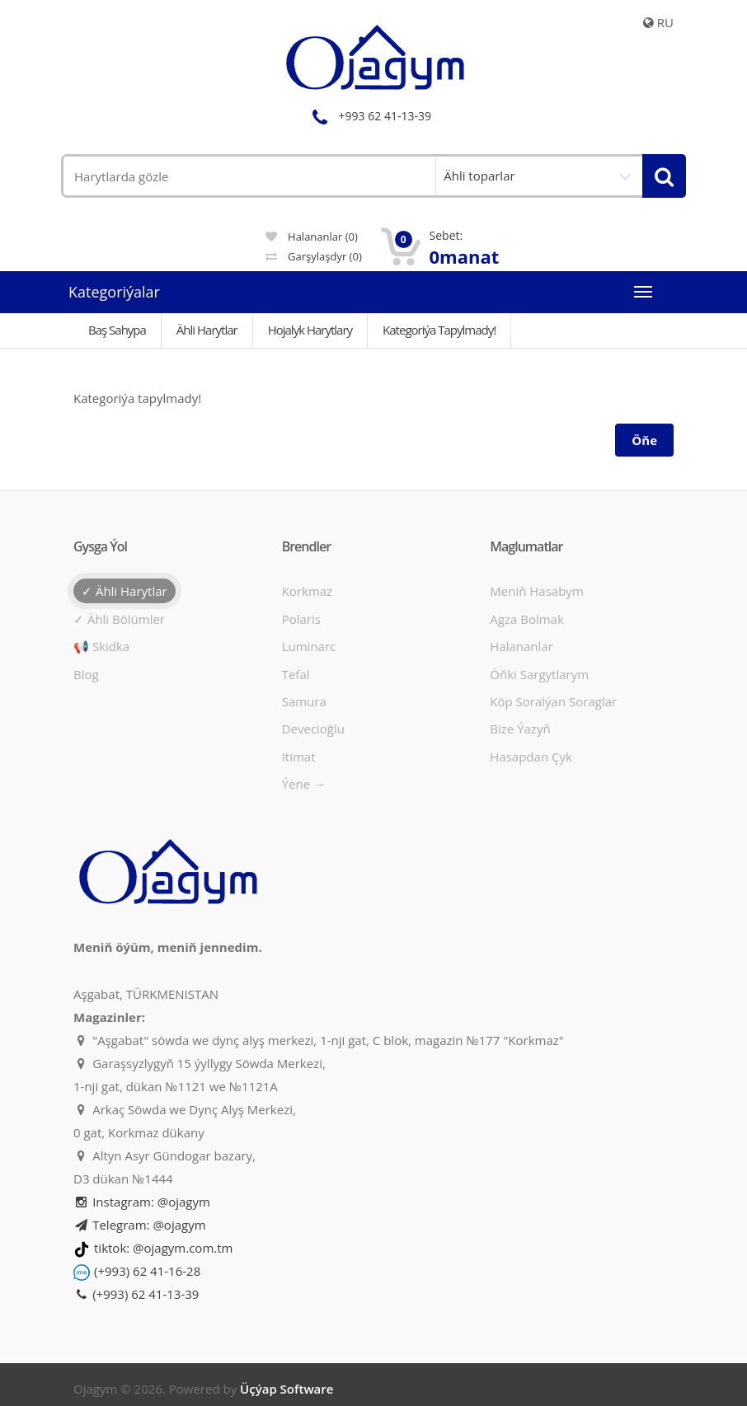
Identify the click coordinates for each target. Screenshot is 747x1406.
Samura (304, 701)
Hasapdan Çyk (531, 756)
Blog (86, 674)
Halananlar (521, 646)
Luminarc (309, 646)
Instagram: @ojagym (141, 1201)
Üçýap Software (286, 1388)
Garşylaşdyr (313, 256)
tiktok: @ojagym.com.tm (163, 1248)
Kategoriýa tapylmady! (439, 329)
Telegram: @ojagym (139, 1224)
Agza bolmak (527, 619)
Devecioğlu (313, 728)
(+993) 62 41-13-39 (136, 1294)
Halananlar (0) (311, 236)
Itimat (299, 756)
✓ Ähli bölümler (119, 619)
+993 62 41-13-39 (369, 116)
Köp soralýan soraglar (553, 701)
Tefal (296, 674)
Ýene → (304, 784)
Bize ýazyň (520, 728)
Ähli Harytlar (206, 329)
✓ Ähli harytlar (124, 591)
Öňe (644, 440)
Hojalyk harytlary (310, 329)
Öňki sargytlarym (539, 674)
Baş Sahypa (117, 329)
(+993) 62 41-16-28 (147, 1271)
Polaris (301, 619)
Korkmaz (307, 591)
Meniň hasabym (536, 591)
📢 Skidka (101, 646)
